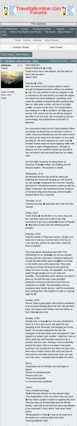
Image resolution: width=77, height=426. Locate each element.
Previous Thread (19, 47)
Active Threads (52, 40)
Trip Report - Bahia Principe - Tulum (21, 61)
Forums (24, 29)
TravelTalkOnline (9, 29)
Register (59, 29)
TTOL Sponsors (38, 24)
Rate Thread (23, 54)
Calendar (37, 40)
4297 (74, 61)
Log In (71, 29)
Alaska (3, 98)
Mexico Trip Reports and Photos (25, 32)
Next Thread (57, 47)
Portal (17, 40)
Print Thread (7, 54)
